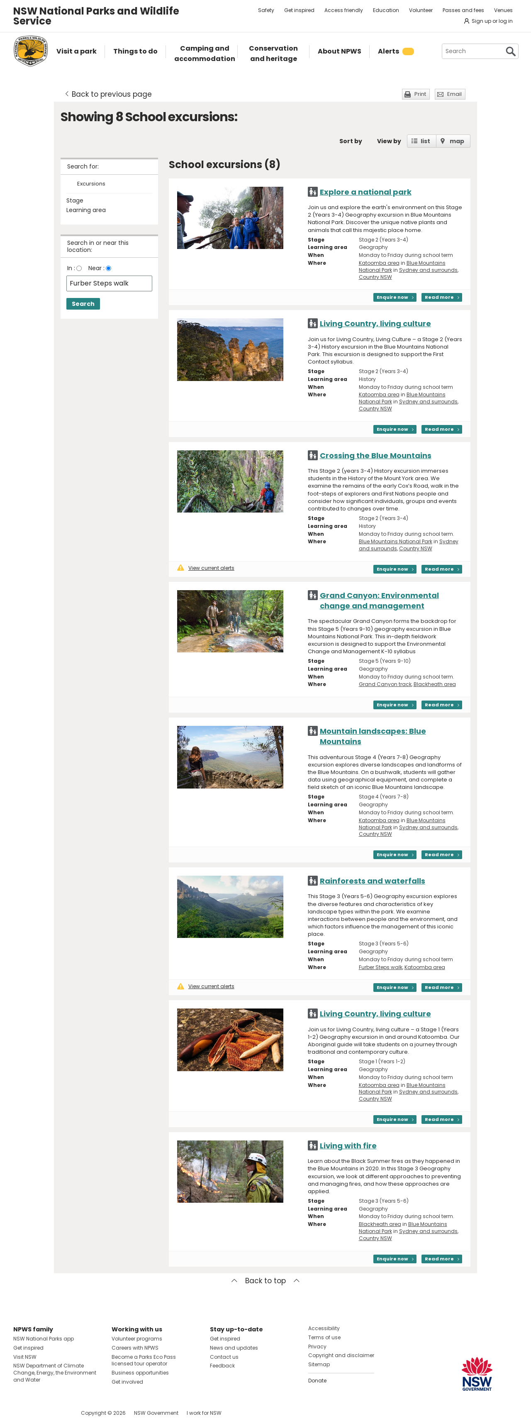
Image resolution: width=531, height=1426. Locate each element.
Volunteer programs (137, 1338)
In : (71, 268)
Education (386, 10)
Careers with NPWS (135, 1347)
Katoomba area (379, 262)
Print (420, 94)
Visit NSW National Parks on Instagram (38, 1413)
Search (83, 304)
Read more (439, 297)
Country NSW (375, 277)
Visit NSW (25, 1356)
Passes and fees (463, 10)
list (425, 141)
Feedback (222, 1365)
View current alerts (205, 567)
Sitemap (319, 1364)
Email (454, 94)
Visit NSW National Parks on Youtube (56, 1413)
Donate (317, 1380)
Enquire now (392, 297)
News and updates (234, 1347)
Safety (266, 10)
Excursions (91, 184)
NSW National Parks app (43, 1338)
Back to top (265, 1281)
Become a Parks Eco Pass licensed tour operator (144, 1360)
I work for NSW (204, 1412)
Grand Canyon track (385, 684)
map (457, 141)
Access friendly (343, 10)
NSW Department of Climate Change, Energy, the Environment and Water (54, 1372)
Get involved (127, 1381)
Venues (503, 10)
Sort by (350, 141)
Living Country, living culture (375, 323)
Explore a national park (366, 192)
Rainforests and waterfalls (372, 881)
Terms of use (324, 1337)
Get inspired (299, 10)
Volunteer (421, 10)
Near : (96, 268)
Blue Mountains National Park (395, 541)
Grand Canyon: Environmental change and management (379, 600)
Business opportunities (140, 1372)
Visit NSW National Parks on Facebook (21, 1413)
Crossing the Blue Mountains (375, 455)
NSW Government (156, 1412)
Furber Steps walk (380, 967)
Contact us (224, 1356)
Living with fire (348, 1145)
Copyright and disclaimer (341, 1355)
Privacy (317, 1346)
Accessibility (324, 1328)
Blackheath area (435, 684)
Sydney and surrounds (428, 269)
